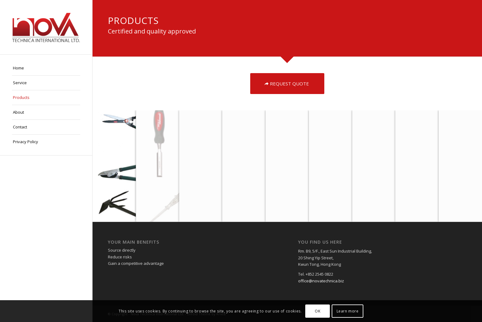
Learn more (348, 311)
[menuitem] (46, 68)
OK (317, 311)
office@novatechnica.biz (321, 281)
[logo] (46, 27)
